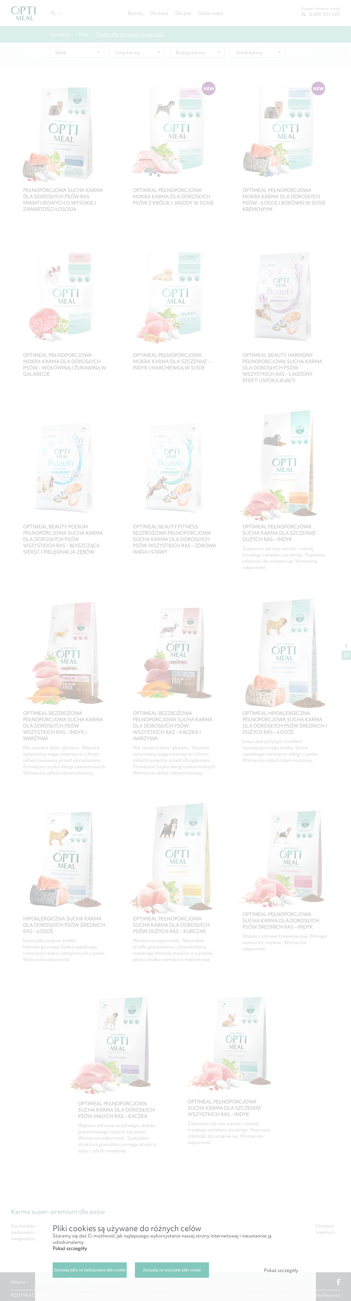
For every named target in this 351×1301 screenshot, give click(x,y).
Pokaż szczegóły (70, 1248)
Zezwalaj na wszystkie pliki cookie (172, 1270)
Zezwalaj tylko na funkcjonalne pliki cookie (90, 1270)
